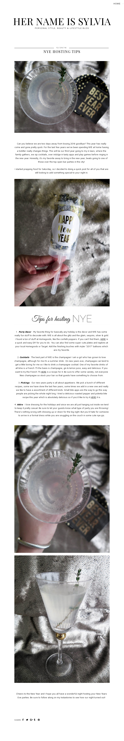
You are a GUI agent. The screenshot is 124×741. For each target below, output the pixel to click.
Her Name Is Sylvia (62, 21)
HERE (103, 339)
